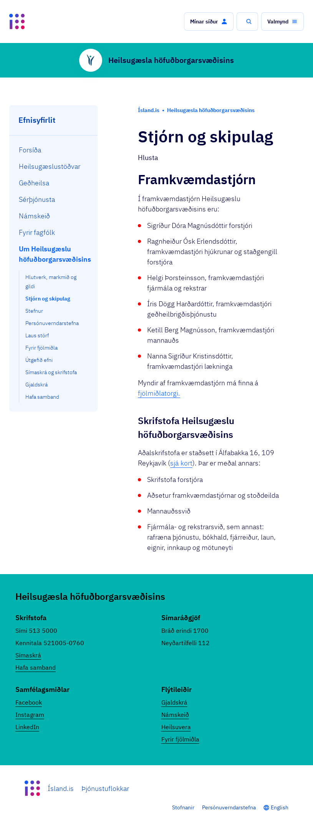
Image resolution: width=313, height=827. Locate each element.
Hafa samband (35, 667)
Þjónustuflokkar (105, 788)
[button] (209, 21)
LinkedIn (27, 727)
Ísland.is (61, 788)
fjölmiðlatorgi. (159, 393)
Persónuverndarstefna (229, 807)
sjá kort (181, 463)
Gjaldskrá (174, 702)
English (279, 807)
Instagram (29, 714)
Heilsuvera (176, 727)
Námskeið (175, 714)
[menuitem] (54, 150)
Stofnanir (183, 807)
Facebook (28, 702)
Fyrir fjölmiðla (180, 739)
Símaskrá (28, 655)
